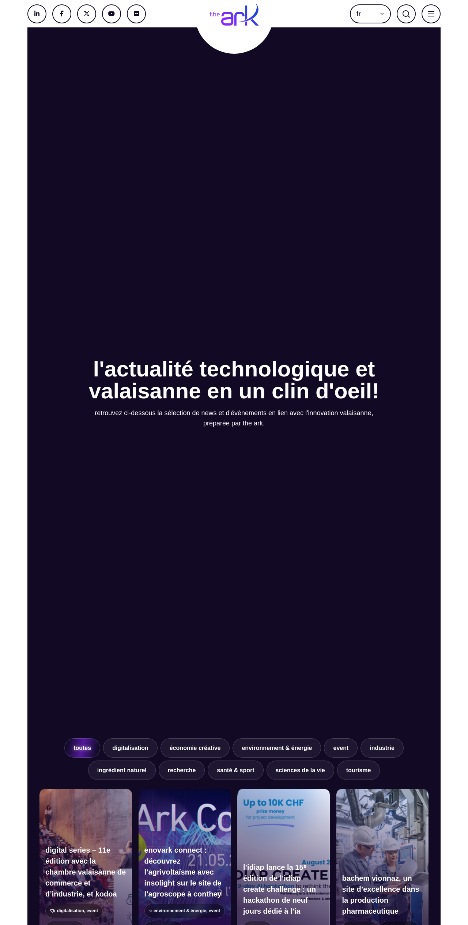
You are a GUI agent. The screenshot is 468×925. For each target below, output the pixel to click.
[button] (370, 13)
